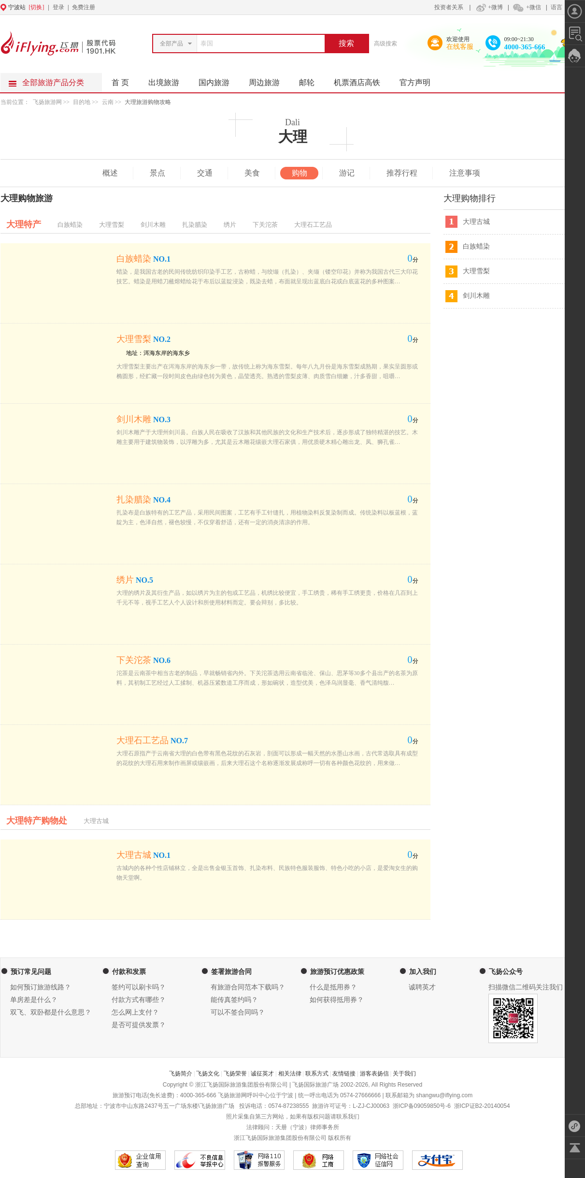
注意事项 (464, 173)
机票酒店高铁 (362, 80)
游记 (347, 173)
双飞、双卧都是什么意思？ (50, 1012)
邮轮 (311, 80)
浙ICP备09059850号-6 (422, 1106)
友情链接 (344, 1073)
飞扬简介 (180, 1073)
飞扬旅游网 (47, 102)
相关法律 (289, 1073)
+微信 (526, 7)
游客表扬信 (374, 1073)
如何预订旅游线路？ (40, 987)
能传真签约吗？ (234, 999)
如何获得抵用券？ (337, 999)
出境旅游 (168, 80)
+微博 (488, 7)
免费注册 (83, 7)
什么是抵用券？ (333, 987)
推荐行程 (401, 173)
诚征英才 (262, 1073)
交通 (205, 173)
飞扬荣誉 (235, 1073)
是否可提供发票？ (139, 1025)
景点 (157, 173)
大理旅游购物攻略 (148, 102)
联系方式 (316, 1073)
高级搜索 (385, 43)
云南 (108, 102)
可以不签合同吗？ (238, 1012)
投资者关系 (448, 7)
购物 (299, 173)
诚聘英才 (422, 987)
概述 (110, 173)
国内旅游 (219, 80)
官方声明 (420, 80)
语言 (556, 7)
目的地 (82, 102)
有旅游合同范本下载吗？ (248, 987)
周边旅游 (269, 80)
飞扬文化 (207, 1073)
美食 (252, 173)
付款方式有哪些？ (139, 999)
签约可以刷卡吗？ (139, 987)
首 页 (120, 82)
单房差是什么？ (33, 999)
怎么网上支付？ (135, 1012)
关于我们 (404, 1073)
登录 (58, 7)
